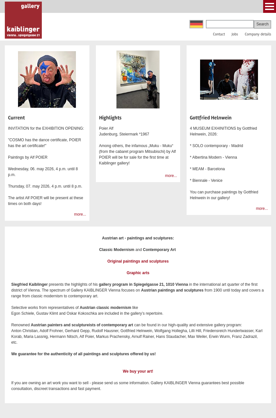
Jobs (235, 34)
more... (80, 214)
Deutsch (196, 24)
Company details (258, 34)
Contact (219, 34)
